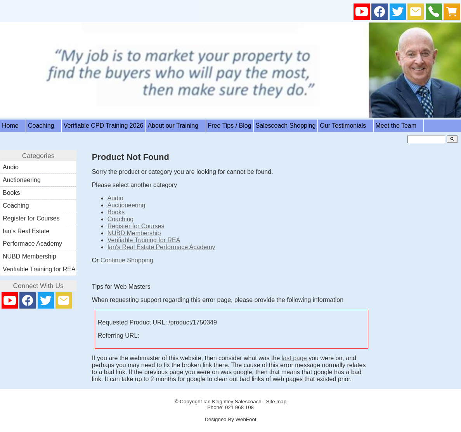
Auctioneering (126, 205)
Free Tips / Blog (229, 125)
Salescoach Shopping (286, 125)
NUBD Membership (134, 233)
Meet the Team (399, 125)
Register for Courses (136, 226)
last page (294, 358)
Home (13, 125)
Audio (115, 198)
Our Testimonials (345, 125)
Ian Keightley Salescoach (232, 401)
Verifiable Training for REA (143, 240)
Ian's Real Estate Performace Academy (161, 247)
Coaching (43, 125)
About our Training (175, 125)
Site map (276, 401)
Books (116, 212)
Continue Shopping (127, 260)
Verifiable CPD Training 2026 (103, 125)
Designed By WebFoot (230, 419)
